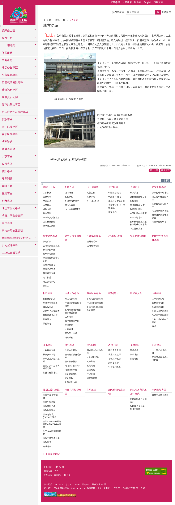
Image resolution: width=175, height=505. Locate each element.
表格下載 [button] (7, 186)
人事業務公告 (158, 298)
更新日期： (49, 467)
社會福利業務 (93, 357)
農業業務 (91, 365)
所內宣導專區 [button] (10, 245)
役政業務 (91, 374)
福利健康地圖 (93, 245)
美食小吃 (91, 197)
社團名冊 (69, 329)
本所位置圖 (70, 205)
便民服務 (113, 187)
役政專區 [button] (7, 119)
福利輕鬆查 (92, 241)
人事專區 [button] (7, 156)
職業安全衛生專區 (160, 395)
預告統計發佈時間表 (73, 355)
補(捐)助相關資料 (73, 365)
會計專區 (69, 345)
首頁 (49, 20)
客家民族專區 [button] (10, 134)
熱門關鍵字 (118, 12)
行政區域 (47, 213)
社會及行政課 (114, 358)
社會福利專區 (94, 236)
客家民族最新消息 (95, 298)
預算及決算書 (71, 361)
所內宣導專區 (159, 389)
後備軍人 (47, 319)
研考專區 (156, 345)
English (147, 2)
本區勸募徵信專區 (138, 213)
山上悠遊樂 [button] (8, 45)
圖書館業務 (92, 378)
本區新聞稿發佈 (137, 205)
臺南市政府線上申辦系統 (116, 206)
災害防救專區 (50, 236)
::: (3, 1)
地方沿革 (73, 20)
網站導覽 (115, 2)
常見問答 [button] (7, 178)
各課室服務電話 (72, 201)
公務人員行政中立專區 (160, 320)
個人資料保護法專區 (160, 198)
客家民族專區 (94, 293)
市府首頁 (158, 2)
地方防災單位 (49, 265)
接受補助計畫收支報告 (160, 216)
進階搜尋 (166, 12)
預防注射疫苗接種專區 (15, 112)
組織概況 (69, 192)
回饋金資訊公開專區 (160, 205)
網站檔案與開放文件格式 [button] (16, 237)
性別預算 (47, 442)
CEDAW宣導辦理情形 (52, 432)
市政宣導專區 (136, 217)
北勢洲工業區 (49, 226)
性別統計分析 (49, 406)
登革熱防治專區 (11, 104)
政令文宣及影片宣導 (51, 360)
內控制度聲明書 (159, 222)
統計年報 (69, 378)
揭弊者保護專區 (50, 372)
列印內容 (169, 25)
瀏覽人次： (49, 470)
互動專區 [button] (7, 193)
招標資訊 (134, 201)
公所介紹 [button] (7, 37)
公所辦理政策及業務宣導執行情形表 (138, 223)
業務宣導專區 (158, 303)
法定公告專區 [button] (10, 67)
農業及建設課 (114, 354)
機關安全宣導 (49, 354)
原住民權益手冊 (72, 321)
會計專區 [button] (7, 171)
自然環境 (47, 197)
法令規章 (69, 317)
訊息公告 (47, 241)
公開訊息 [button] (7, 60)
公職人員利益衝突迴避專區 (51, 367)
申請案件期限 (114, 197)
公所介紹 (69, 187)
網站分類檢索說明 (12, 230)
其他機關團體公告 (138, 197)
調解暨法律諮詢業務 (95, 351)
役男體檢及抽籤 (50, 315)
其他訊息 (47, 323)
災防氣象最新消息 (51, 245)
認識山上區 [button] (8, 30)
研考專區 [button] (7, 200)
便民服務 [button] (7, 52)
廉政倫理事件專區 (160, 192)
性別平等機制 (49, 402)
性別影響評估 (49, 410)
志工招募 (47, 277)
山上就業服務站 (11, 252)
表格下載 (113, 345)
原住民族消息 (71, 298)
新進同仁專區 (158, 307)
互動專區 (135, 345)
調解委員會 (8, 149)
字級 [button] (171, 2)
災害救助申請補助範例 (51, 259)
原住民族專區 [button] (10, 126)
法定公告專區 (159, 187)
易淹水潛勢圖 (49, 250)
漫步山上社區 (93, 201)
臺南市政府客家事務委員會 (95, 308)
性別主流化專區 (51, 389)
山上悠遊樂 (92, 187)
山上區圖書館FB (72, 209)
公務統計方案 (71, 382)
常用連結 (7, 223)
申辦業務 (69, 325)
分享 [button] (167, 2)
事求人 (155, 326)
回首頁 (137, 2)
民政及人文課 (114, 350)
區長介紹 (69, 197)
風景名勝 (91, 192)
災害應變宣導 (49, 273)
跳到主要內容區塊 (1, 1)
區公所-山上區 (19, 14)
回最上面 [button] (165, 170)
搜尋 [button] (158, 12)
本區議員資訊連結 (51, 217)
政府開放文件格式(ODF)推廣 (138, 407)
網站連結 (47, 446)
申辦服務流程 (114, 192)
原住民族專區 (72, 293)
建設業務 (91, 370)
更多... (46, 286)
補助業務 (69, 337)
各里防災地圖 (49, 254)
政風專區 (47, 345)
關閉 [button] (166, 180)
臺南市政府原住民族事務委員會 (73, 311)
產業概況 (47, 205)
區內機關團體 (49, 221)
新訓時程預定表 (50, 303)
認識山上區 (60, 20)
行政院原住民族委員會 (73, 304)
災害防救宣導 (49, 269)
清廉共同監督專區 (12, 215)
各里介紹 (47, 209)
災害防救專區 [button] (10, 74)
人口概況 (47, 192)
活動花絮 (134, 354)
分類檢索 (127, 2)
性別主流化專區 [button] (11, 208)
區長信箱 (134, 350)
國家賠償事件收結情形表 (160, 358)
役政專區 (47, 293)
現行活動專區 (136, 209)
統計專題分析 (71, 374)
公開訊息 (135, 187)
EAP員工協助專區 (160, 315)
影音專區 (134, 358)
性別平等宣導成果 (51, 438)
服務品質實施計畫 (116, 201)
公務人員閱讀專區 (160, 311)
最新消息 (134, 192)
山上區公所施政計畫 (160, 351)
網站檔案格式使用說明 (138, 400)
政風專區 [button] (7, 163)
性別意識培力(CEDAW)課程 (49, 415)
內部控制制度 (71, 370)
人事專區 (156, 293)
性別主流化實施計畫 (51, 396)
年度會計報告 (71, 350)
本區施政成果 (136, 228)
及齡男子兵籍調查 (51, 311)
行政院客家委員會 (95, 303)
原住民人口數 (71, 333)
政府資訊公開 (10, 97)
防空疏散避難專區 (12, 82)
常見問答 (91, 345)
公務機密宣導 (49, 350)
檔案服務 (112, 212)
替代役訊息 (48, 307)
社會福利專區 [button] (10, 89)
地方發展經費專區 (160, 210)
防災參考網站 (49, 281)
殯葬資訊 (7, 141)
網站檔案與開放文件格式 (138, 391)
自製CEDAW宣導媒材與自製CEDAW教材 (52, 424)
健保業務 (91, 361)
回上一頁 (154, 170)
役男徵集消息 (49, 298)
